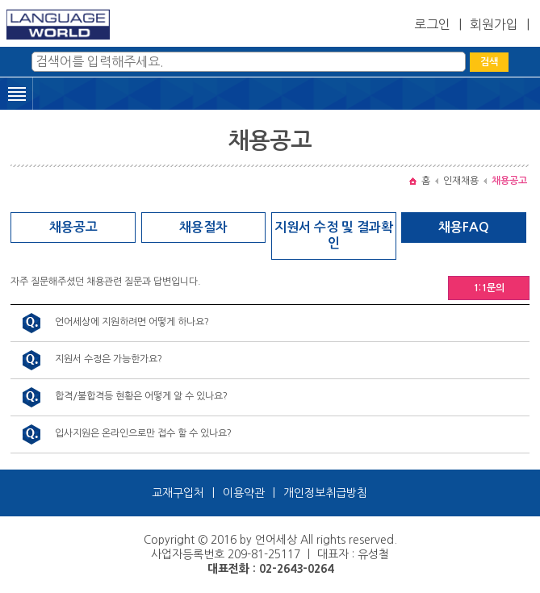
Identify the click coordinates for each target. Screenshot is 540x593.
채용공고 (73, 227)
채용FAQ (463, 227)
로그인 (432, 24)
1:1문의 (488, 288)
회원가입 (494, 24)
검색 (489, 62)
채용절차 (203, 227)
